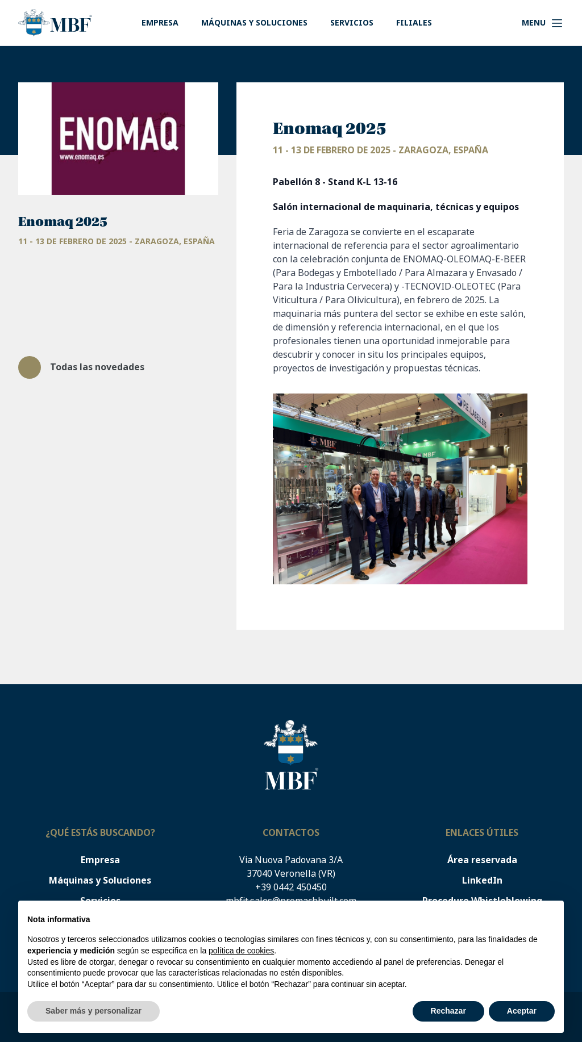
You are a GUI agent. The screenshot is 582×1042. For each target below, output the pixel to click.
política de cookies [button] (241, 950)
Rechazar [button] (448, 1010)
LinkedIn (482, 880)
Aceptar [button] (522, 1010)
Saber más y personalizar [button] (93, 1010)
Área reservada (482, 860)
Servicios (351, 22)
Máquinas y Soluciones (254, 22)
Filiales (414, 22)
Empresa (160, 22)
